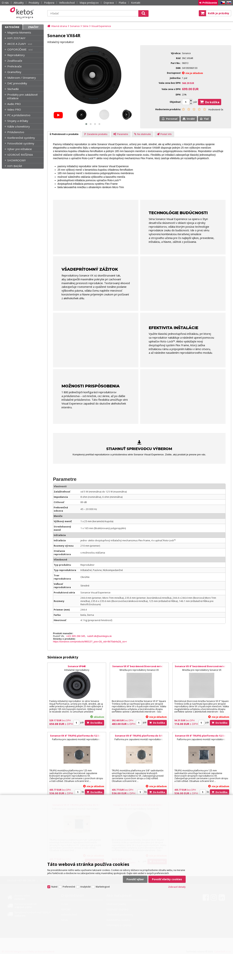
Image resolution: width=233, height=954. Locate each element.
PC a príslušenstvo (18, 115)
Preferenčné (69, 886)
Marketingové (103, 886)
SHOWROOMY (16, 160)
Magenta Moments (19, 32)
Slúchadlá (13, 89)
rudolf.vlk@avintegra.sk (99, 636)
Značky (33, 27)
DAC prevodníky (17, 83)
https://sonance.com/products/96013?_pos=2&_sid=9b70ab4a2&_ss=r (90, 641)
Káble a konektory (18, 126)
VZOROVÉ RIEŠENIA (20, 154)
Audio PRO (14, 104)
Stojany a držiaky (17, 121)
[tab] (64, 134)
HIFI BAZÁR (14, 166)
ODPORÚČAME (17, 49)
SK (228, 2)
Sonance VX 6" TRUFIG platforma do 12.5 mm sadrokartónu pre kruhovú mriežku (77, 737)
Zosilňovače (14, 60)
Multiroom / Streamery (21, 77)
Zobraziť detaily (177, 886)
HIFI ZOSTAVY (16, 38)
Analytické (85, 886)
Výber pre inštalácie (19, 149)
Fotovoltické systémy (20, 143)
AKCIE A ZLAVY (16, 44)
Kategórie (12, 27)
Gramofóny (14, 72)
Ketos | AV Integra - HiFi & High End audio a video (23, 13)
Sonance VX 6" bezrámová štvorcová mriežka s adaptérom (202, 668)
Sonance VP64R (77, 666)
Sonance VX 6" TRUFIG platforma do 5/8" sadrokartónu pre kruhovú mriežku (139, 737)
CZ (222, 2)
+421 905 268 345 (75, 636)
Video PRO (14, 109)
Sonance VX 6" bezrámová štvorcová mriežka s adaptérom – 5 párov (139, 668)
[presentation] (64, 134)
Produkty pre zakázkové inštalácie (22, 96)
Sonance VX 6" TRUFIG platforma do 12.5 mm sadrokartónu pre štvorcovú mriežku (201, 737)
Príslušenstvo (15, 132)
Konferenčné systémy (21, 138)
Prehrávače (14, 66)
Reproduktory (16, 55)
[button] (86, 124)
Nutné (54, 886)
